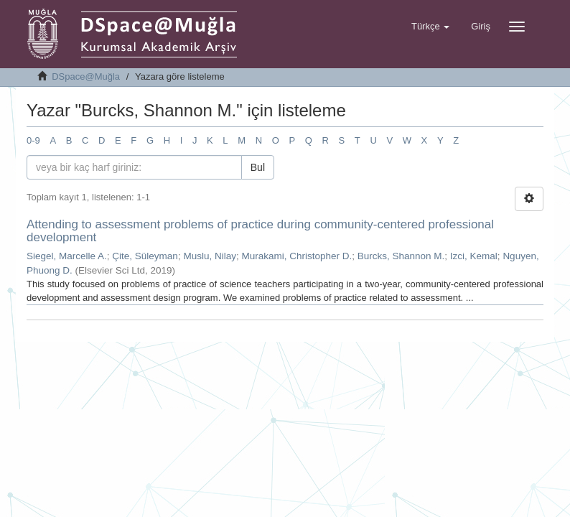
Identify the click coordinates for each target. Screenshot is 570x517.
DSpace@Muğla (86, 76)
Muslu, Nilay (209, 256)
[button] (430, 27)
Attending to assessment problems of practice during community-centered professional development (260, 231)
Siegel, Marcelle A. (67, 256)
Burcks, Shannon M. (401, 256)
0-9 (33, 140)
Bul (258, 167)
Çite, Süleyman (145, 256)
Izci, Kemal (473, 256)
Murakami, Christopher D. (296, 256)
